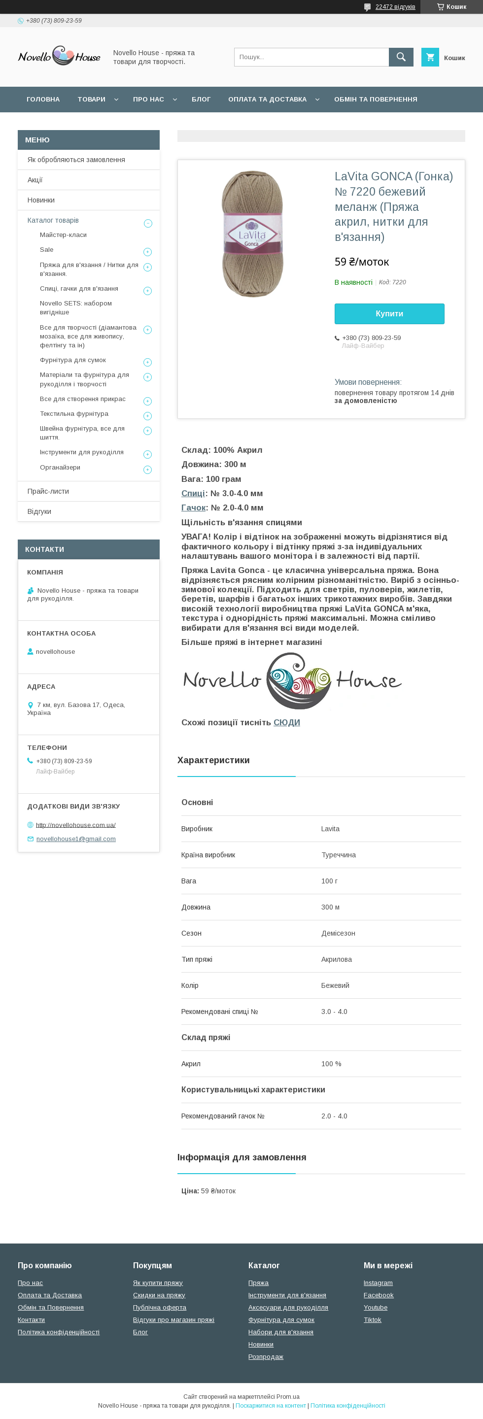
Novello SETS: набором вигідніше (76, 308)
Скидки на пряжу (159, 1295)
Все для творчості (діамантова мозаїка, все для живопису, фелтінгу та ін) (88, 336)
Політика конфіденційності (59, 1332)
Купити (390, 313)
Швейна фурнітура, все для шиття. (82, 433)
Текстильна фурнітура (74, 413)
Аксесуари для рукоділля (288, 1307)
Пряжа (258, 1282)
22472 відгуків (395, 6)
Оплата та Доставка (267, 99)
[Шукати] (401, 57)
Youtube (375, 1307)
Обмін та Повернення (51, 1307)
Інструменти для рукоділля (82, 452)
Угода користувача (155, 125)
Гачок (193, 507)
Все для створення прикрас (83, 399)
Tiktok (372, 1319)
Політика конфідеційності (261, 125)
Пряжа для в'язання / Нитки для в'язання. (89, 269)
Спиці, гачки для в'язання (79, 288)
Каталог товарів (53, 220)
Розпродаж (265, 1356)
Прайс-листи (48, 491)
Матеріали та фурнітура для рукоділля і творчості (84, 379)
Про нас (148, 99)
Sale (46, 249)
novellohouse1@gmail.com (76, 839)
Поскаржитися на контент (271, 1405)
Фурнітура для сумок (73, 360)
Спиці (193, 493)
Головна (43, 99)
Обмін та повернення (375, 99)
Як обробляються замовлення (76, 160)
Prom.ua (288, 1396)
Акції (35, 180)
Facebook (379, 1295)
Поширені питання (63, 125)
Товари (91, 99)
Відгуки (39, 511)
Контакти (31, 1319)
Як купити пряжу (158, 1282)
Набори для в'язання (280, 1332)
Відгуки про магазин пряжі (173, 1319)
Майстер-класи (63, 234)
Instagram (378, 1282)
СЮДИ (287, 722)
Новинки (41, 200)
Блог (201, 99)
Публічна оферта (159, 1307)
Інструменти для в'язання (287, 1295)
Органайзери (60, 467)
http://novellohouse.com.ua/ (76, 824)
